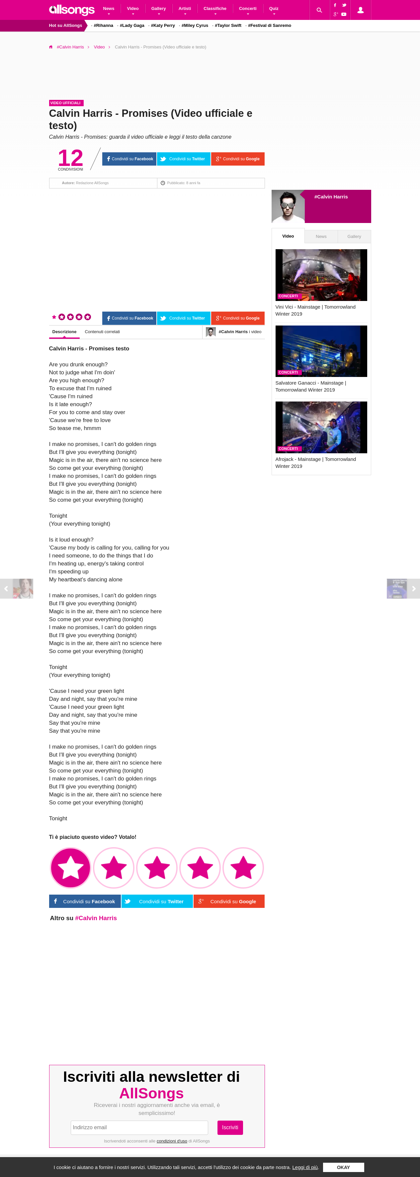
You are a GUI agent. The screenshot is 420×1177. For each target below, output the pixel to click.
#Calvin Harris (70, 46)
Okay (343, 1167)
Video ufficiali (65, 103)
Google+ (335, 15)
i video (233, 332)
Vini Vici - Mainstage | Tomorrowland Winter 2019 (316, 310)
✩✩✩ (157, 868)
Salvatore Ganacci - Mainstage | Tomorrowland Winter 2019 (311, 386)
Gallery (354, 236)
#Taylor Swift (228, 25)
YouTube (345, 15)
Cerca (319, 10)
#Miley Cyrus (195, 25)
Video (99, 46)
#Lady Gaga (132, 25)
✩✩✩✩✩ (243, 868)
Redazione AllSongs (92, 183)
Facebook (335, 5)
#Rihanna (104, 25)
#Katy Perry (163, 25)
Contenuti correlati (102, 331)
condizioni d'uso (172, 1141)
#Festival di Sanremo (269, 25)
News (321, 236)
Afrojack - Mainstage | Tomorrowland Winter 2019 (316, 462)
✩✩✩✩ (200, 868)
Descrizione (64, 331)
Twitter (345, 5)
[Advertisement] (210, 73)
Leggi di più (305, 1167)
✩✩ (113, 868)
